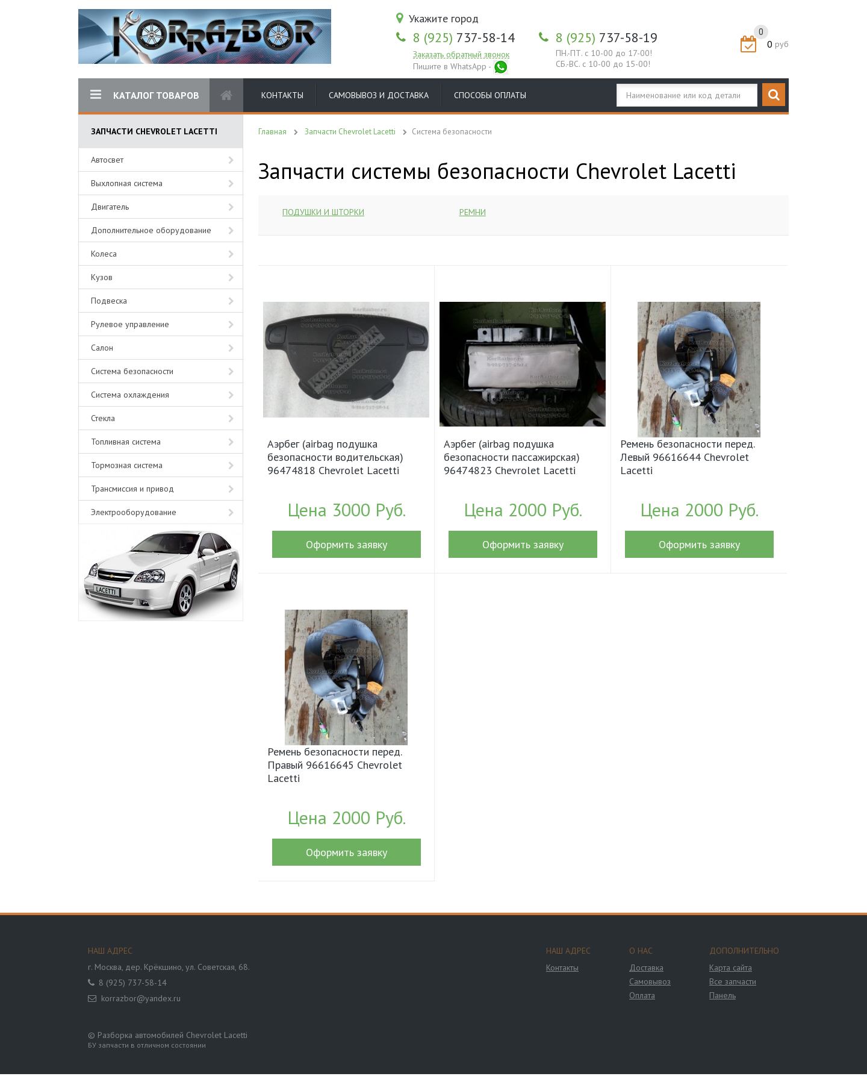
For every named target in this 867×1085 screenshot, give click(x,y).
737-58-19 (606, 37)
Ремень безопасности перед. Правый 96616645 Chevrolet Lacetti (334, 765)
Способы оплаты (490, 95)
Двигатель (110, 206)
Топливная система (126, 441)
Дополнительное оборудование (151, 230)
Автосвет (107, 159)
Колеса (104, 253)
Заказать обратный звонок (461, 54)
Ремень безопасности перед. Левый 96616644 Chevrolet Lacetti (687, 457)
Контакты (282, 95)
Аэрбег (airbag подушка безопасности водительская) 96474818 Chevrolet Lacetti (335, 457)
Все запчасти (732, 981)
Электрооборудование (133, 512)
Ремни (472, 212)
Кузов (102, 277)
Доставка (646, 967)
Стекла (103, 418)
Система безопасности (132, 371)
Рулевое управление (130, 324)
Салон (102, 347)
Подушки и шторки (323, 212)
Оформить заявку (346, 544)
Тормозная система (127, 465)
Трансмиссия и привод (132, 488)
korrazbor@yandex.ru (141, 998)
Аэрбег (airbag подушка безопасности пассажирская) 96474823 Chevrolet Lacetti (512, 457)
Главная (272, 132)
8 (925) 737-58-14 (133, 982)
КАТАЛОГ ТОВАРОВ (144, 94)
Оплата (642, 995)
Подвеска (109, 300)
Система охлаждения (130, 394)
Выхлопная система (127, 183)
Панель (722, 995)
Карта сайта (730, 967)
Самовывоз (650, 981)
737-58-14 (464, 37)
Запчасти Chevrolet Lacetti (350, 132)
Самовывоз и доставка (379, 95)
